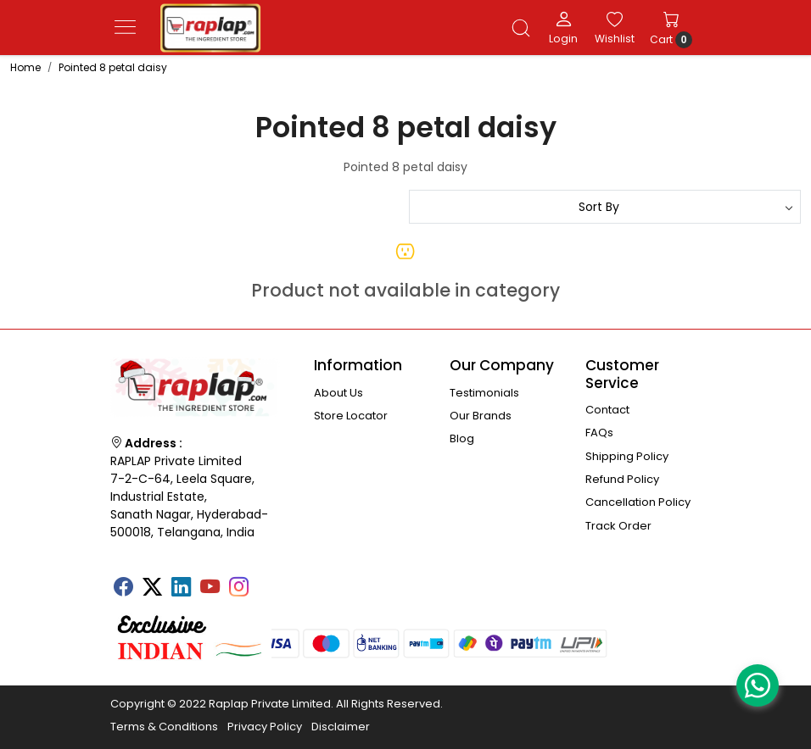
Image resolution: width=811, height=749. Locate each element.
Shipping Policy (626, 456)
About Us (338, 393)
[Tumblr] (267, 581)
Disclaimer (340, 726)
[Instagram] (238, 589)
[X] (152, 589)
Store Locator (351, 416)
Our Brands (481, 416)
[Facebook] (123, 589)
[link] (521, 28)
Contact (607, 410)
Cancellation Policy (638, 502)
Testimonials (484, 393)
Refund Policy (622, 479)
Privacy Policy (264, 726)
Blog (462, 438)
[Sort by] (605, 207)
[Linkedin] (180, 589)
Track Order (618, 526)
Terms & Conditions (164, 726)
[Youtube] (209, 589)
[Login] (563, 27)
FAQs (599, 432)
